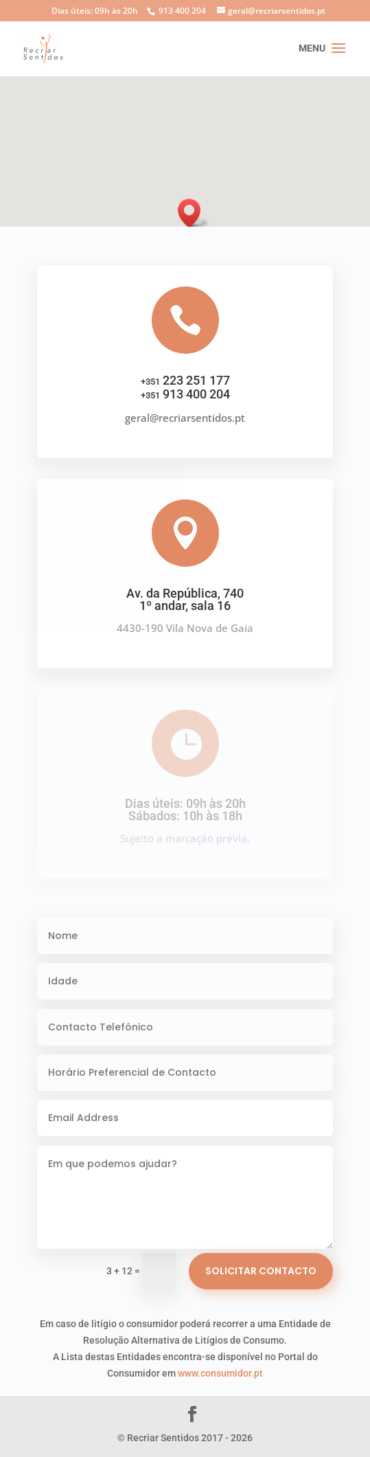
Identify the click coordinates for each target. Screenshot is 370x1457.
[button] (193, 213)
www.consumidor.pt (220, 1373)
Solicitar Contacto (260, 1271)
